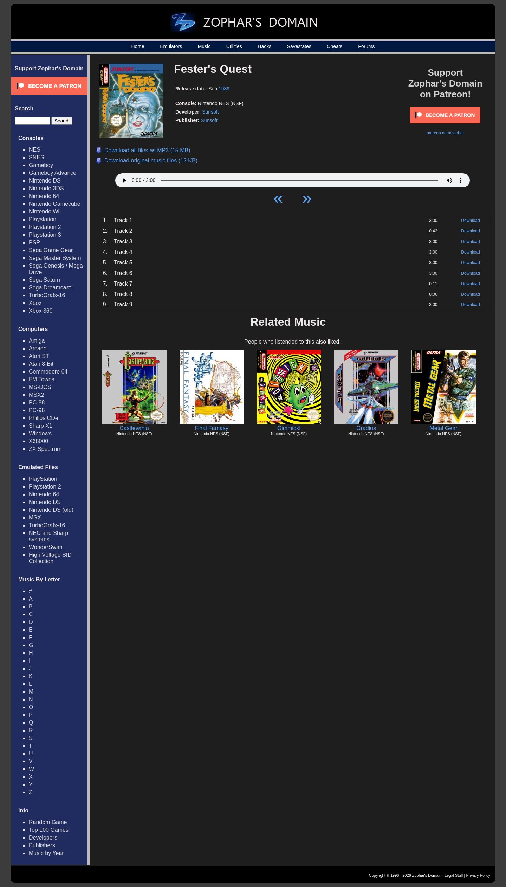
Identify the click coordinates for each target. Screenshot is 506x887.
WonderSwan (46, 547)
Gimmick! (289, 428)
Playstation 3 (45, 235)
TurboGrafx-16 (47, 295)
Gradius (366, 428)
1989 (224, 88)
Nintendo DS (45, 181)
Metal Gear (443, 428)
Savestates (299, 46)
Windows (40, 433)
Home (137, 46)
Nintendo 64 (44, 196)
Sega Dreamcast (50, 288)
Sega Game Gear (51, 250)
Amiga (37, 341)
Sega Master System (55, 258)
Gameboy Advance (52, 173)
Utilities (234, 46)
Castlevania (134, 428)
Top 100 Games (49, 830)
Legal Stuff (454, 875)
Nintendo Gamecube (54, 204)
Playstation (42, 219)
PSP (34, 242)
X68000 (38, 441)
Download (470, 220)
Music (204, 46)
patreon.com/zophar (445, 132)
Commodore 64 (48, 372)
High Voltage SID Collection (50, 558)
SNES (36, 157)
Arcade (38, 348)
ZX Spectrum (45, 449)
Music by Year (46, 853)
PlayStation (43, 479)
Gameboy (41, 165)
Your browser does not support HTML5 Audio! (292, 178)
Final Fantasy (211, 428)
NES (34, 150)
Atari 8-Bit (41, 364)
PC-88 (37, 403)
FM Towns (41, 379)
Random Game (48, 822)
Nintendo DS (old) (51, 510)
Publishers (42, 845)
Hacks (264, 46)
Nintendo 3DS (46, 188)
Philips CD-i (43, 418)
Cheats (334, 46)
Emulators (171, 46)
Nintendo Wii (45, 212)
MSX (35, 518)
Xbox (35, 303)
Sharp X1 (40, 426)
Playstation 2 (45, 227)
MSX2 (36, 395)
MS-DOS (40, 387)
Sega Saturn (44, 280)
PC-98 (37, 410)
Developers (43, 838)
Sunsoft (210, 112)
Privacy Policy (478, 875)
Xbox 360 (41, 311)
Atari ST (39, 356)
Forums (366, 46)
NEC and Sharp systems (48, 536)
